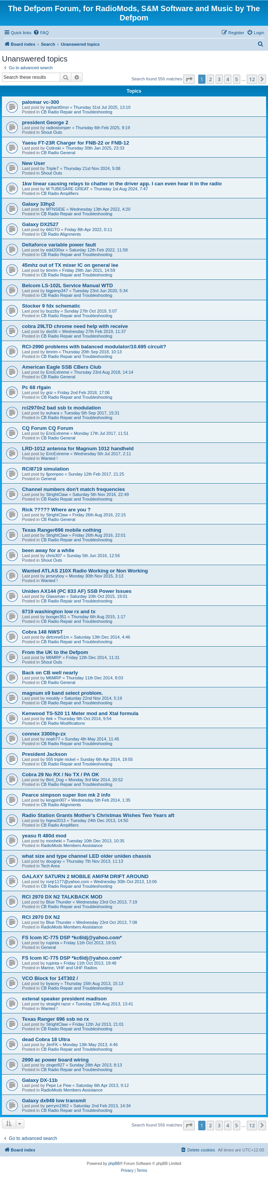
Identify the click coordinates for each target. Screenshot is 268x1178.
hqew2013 (56, 820)
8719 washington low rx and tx (59, 611)
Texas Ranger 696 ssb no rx (55, 1019)
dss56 (51, 331)
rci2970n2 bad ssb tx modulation (61, 408)
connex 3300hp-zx (44, 734)
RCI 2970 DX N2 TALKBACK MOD (62, 897)
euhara (52, 413)
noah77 (53, 739)
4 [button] (227, 79)
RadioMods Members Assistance (72, 845)
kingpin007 (56, 800)
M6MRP (53, 657)
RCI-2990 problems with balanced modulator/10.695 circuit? (94, 346)
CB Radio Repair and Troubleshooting (76, 112)
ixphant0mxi (57, 107)
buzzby (52, 311)
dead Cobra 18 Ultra (46, 1039)
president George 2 (45, 122)
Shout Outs (51, 132)
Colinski (53, 148)
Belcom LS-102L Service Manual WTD (67, 285)
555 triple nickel (60, 759)
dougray (53, 861)
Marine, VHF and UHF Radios (69, 967)
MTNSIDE (55, 209)
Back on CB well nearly (50, 673)
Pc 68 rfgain (36, 387)
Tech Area (50, 866)
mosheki (54, 841)
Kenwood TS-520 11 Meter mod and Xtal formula (80, 713)
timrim (51, 270)
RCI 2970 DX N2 (41, 917)
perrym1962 (57, 1105)
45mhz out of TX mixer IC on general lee (70, 265)
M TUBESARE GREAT (67, 188)
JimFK (52, 1044)
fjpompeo (54, 474)
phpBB (114, 1163)
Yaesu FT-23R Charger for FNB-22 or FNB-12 (75, 143)
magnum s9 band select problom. (62, 693)
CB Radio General (58, 152)
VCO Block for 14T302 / (50, 978)
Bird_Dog (55, 779)
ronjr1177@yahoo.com (67, 881)
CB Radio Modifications (63, 723)
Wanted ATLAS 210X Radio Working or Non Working (85, 571)
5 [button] (236, 79)
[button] (189, 79)
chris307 (54, 555)
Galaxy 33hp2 (38, 204)
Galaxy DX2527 (40, 224)
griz (49, 392)
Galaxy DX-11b (39, 1080)
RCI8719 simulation (45, 469)
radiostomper (58, 127)
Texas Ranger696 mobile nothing (61, 530)
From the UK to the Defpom (55, 652)
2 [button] (210, 79)
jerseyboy (55, 576)
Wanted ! (49, 458)
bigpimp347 (57, 290)
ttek (49, 718)
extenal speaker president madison (64, 999)
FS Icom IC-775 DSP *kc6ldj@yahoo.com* (72, 937)
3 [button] (219, 79)
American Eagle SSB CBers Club (61, 367)
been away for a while (48, 550)
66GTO (53, 229)
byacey (52, 983)
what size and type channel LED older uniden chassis (86, 856)
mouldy (52, 698)
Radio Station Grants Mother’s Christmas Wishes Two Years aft (98, 815)
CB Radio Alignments (61, 234)
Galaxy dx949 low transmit (54, 1100)
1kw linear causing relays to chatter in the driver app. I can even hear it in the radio (122, 183)
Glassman (55, 596)
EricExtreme (57, 372)
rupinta (52, 942)
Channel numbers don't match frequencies (73, 489)
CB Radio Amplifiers (60, 193)
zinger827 (55, 1065)
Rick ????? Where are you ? (56, 509)
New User (33, 163)
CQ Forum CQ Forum (47, 428)
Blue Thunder (58, 902)
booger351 (56, 616)
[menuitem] (41, 32)
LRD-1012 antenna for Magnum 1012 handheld (77, 448)
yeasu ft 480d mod (44, 836)
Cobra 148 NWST (42, 632)
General (48, 478)
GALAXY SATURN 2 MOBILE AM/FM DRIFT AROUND (85, 876)
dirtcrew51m (57, 637)
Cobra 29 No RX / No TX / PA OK (60, 774)
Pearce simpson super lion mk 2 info (66, 795)
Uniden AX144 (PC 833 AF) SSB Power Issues (76, 591)
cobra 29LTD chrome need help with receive (75, 326)
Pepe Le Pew (58, 1085)
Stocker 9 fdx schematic (51, 306)
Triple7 (52, 168)
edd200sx (55, 250)
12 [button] (252, 79)
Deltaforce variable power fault (59, 245)
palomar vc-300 (40, 102)
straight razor (58, 1004)
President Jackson (44, 754)
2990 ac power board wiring (55, 1060)
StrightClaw (56, 494)
